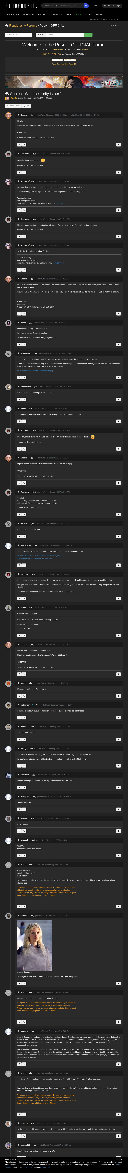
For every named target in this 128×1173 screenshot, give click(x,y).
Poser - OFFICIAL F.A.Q (51, 54)
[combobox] (18, 35)
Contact (99, 15)
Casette (13, 98)
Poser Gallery (57, 60)
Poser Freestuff (70, 60)
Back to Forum (13, 106)
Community (56, 15)
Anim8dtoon (86, 49)
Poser (88, 15)
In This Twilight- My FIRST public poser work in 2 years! (39, 556)
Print (26, 106)
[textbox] (18, 35)
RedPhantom (57, 49)
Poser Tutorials (58, 64)
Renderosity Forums (23, 25)
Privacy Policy (45, 1167)
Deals (78, 15)
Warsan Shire (59, 203)
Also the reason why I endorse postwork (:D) (34, 558)
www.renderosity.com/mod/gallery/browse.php (35, 371)
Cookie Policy (28, 1167)
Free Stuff (28, 15)
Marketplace (12, 15)
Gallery (42, 15)
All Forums (116, 26)
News (68, 15)
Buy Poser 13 (70, 64)
